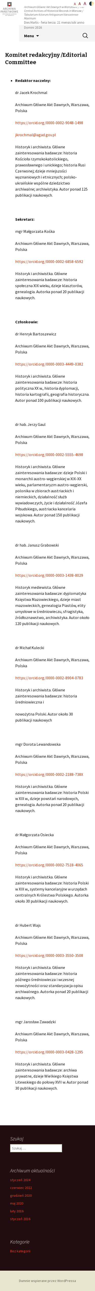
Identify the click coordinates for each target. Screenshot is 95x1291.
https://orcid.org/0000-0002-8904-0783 (49, 677)
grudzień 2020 (21, 1195)
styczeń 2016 (20, 1219)
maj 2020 (16, 1203)
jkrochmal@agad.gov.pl (35, 134)
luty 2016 (17, 1211)
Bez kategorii (20, 1251)
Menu (29, 35)
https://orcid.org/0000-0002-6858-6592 (49, 261)
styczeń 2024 (20, 1180)
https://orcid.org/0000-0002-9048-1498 (49, 122)
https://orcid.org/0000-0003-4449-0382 (49, 364)
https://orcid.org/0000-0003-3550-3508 (49, 955)
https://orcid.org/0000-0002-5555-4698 (49, 454)
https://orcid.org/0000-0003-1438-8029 (49, 575)
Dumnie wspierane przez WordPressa (47, 1280)
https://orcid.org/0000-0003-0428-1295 (49, 1051)
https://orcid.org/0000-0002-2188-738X (49, 774)
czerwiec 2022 (21, 1187)
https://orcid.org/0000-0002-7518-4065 (49, 864)
